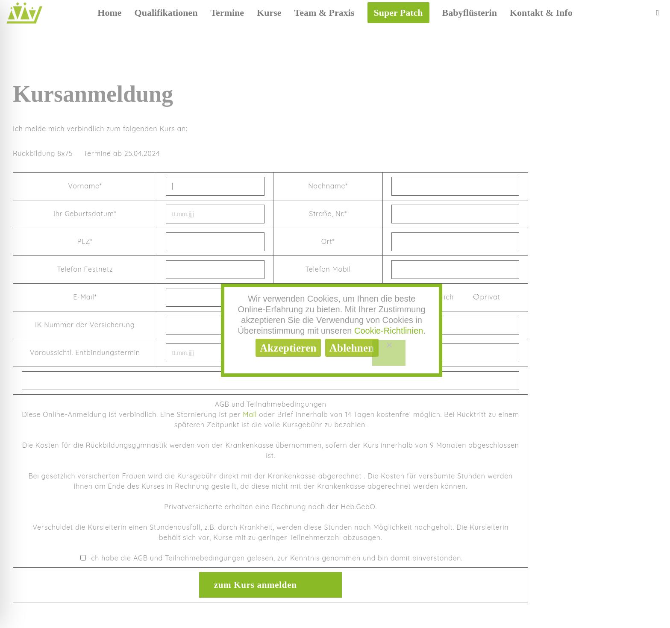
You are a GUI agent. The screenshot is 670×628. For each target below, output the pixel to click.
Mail (250, 414)
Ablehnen (351, 348)
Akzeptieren (288, 348)
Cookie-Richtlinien (388, 330)
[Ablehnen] (389, 353)
